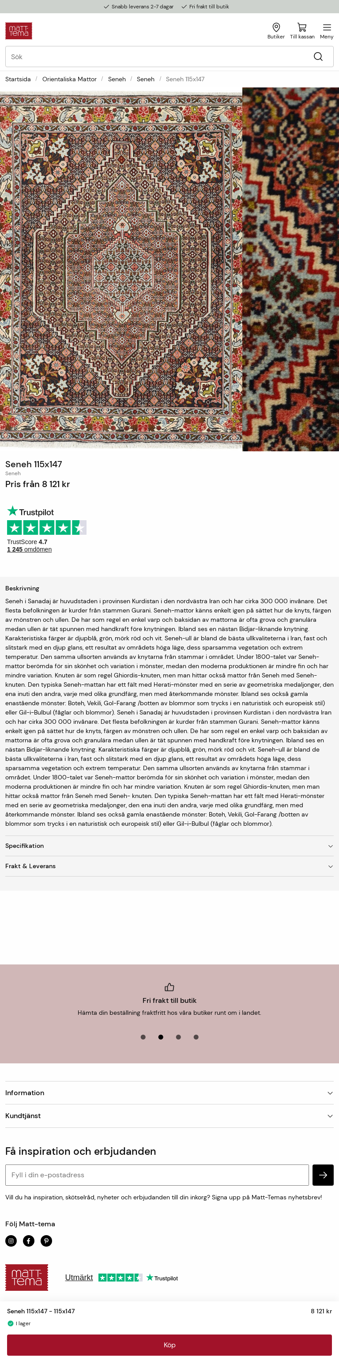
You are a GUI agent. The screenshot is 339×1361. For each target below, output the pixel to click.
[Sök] (318, 56)
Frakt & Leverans (169, 866)
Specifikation (169, 846)
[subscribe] (323, 1175)
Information (169, 1092)
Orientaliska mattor (69, 79)
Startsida (18, 79)
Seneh (117, 79)
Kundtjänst (169, 1115)
